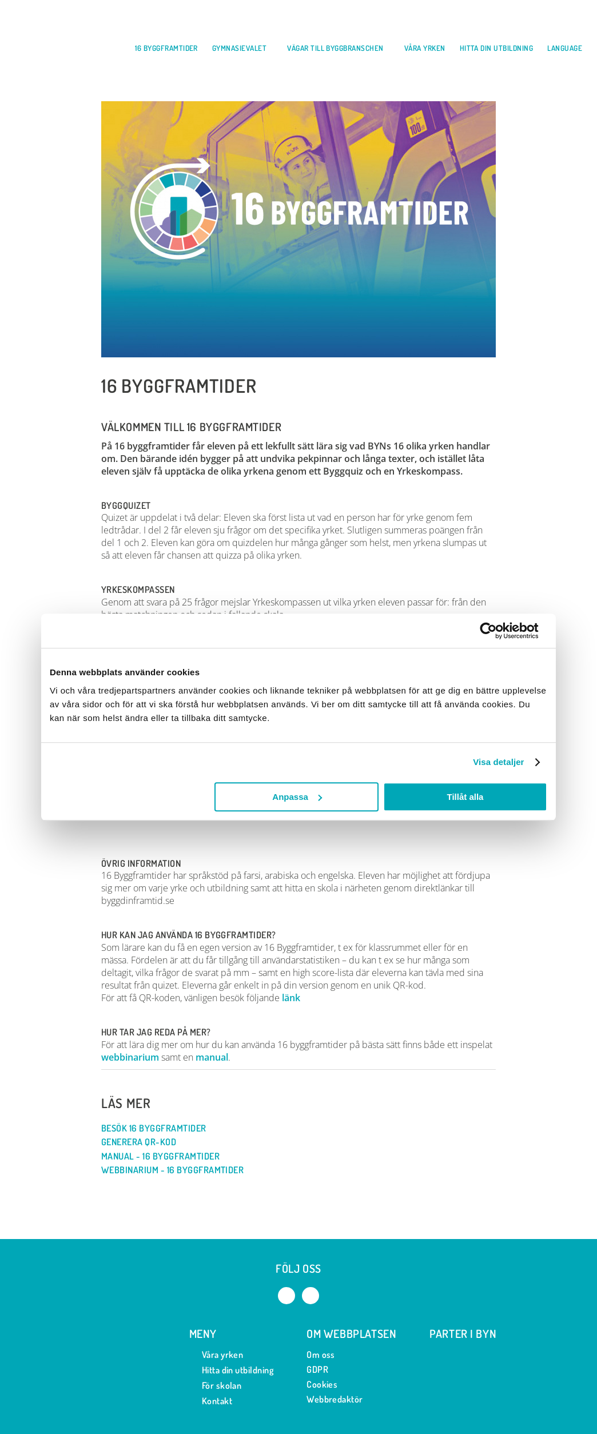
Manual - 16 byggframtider (166, 1156)
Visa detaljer (498, 762)
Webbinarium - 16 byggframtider (178, 1170)
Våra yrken (216, 1354)
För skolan (215, 1385)
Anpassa (297, 797)
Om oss (321, 1354)
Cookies (322, 1384)
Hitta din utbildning (231, 1370)
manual (212, 1057)
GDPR (317, 1369)
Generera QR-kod (144, 1142)
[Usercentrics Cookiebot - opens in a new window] (497, 630)
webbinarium (130, 1057)
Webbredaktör (335, 1399)
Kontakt (210, 1401)
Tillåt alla (465, 797)
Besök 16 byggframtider (159, 1128)
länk (291, 997)
